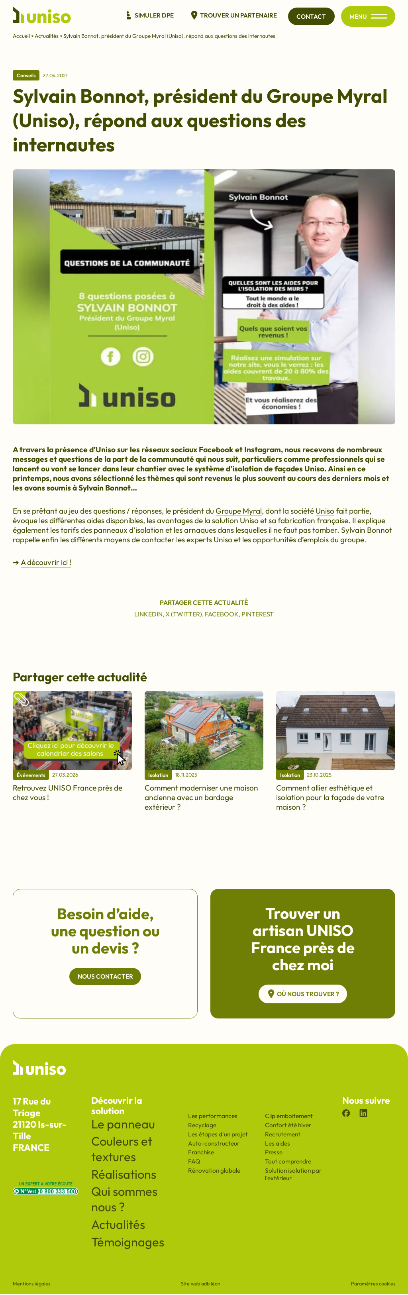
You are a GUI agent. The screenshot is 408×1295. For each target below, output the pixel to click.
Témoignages (127, 1242)
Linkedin (148, 614)
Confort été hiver (288, 1126)
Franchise (201, 1153)
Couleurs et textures (121, 1149)
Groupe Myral (239, 511)
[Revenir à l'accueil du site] (42, 16)
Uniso (325, 511)
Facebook (222, 614)
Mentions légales (31, 1284)
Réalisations (123, 1175)
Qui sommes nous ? (124, 1199)
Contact (311, 16)
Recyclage (202, 1126)
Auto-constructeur (213, 1144)
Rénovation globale (214, 1171)
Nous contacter (105, 977)
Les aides (277, 1144)
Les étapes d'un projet (218, 1135)
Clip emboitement (289, 1116)
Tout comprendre (288, 1162)
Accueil (21, 36)
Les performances (212, 1116)
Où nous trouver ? (303, 994)
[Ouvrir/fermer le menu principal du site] (379, 16)
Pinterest (257, 614)
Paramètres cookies (373, 1284)
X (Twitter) (183, 614)
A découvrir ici (45, 562)
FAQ (194, 1162)
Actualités (47, 36)
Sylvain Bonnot (366, 530)
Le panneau (123, 1124)
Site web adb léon (200, 1284)
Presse (273, 1153)
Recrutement (282, 1135)
